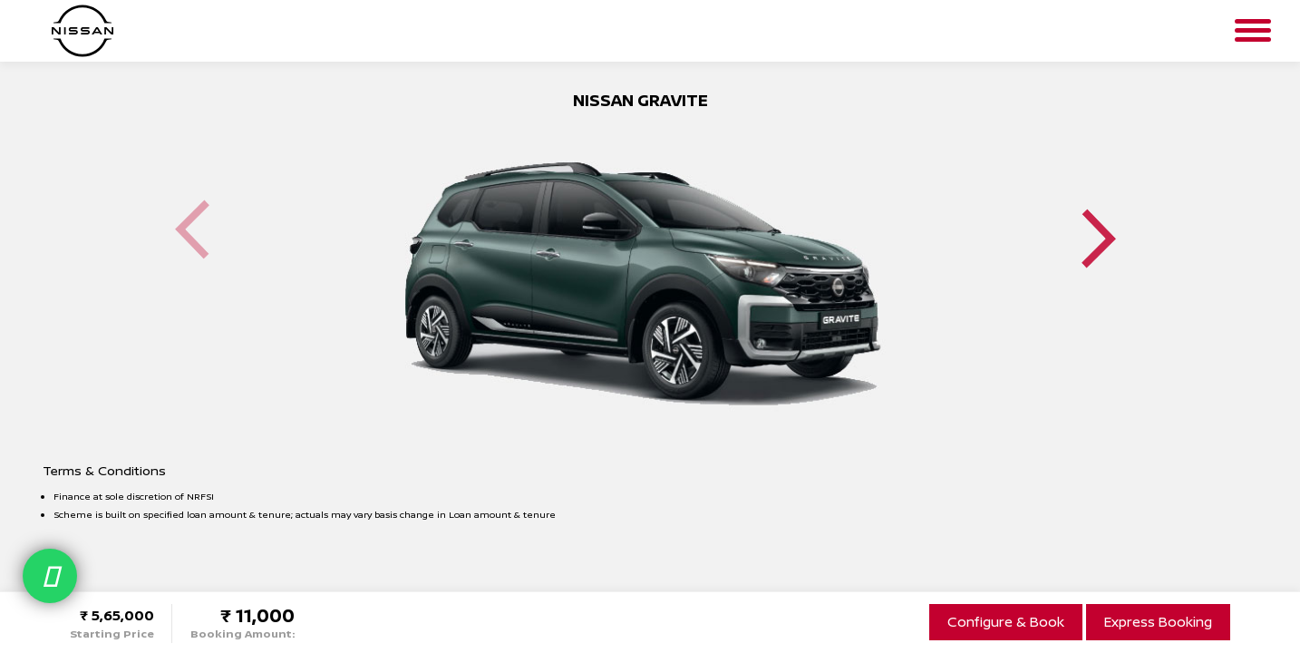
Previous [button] (192, 230)
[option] (641, 266)
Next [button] (1099, 237)
